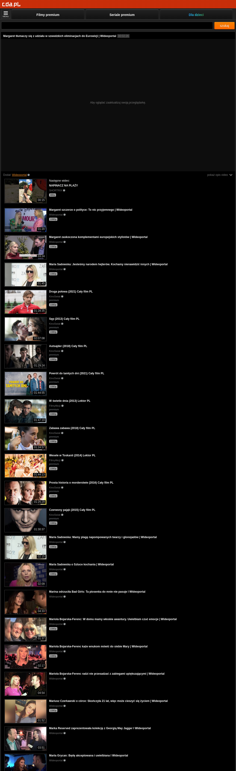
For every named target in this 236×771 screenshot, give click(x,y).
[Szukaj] (107, 25)
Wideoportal (19, 175)
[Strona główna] (11, 4)
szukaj (224, 25)
